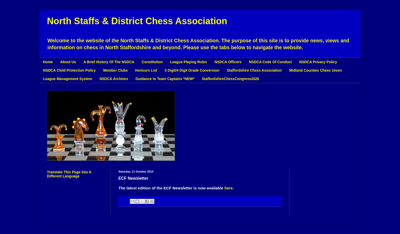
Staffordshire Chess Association (254, 70)
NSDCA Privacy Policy (318, 62)
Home (48, 62)
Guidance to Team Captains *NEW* (164, 79)
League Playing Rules (188, 62)
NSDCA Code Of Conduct (270, 62)
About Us (68, 62)
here (228, 188)
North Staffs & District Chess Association (137, 21)
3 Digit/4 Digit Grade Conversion (192, 70)
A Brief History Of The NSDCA (108, 62)
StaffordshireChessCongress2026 (230, 79)
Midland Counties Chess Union (315, 70)
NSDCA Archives (113, 79)
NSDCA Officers (228, 62)
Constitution (152, 62)
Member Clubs (115, 70)
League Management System (67, 79)
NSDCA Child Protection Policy (69, 70)
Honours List (146, 70)
